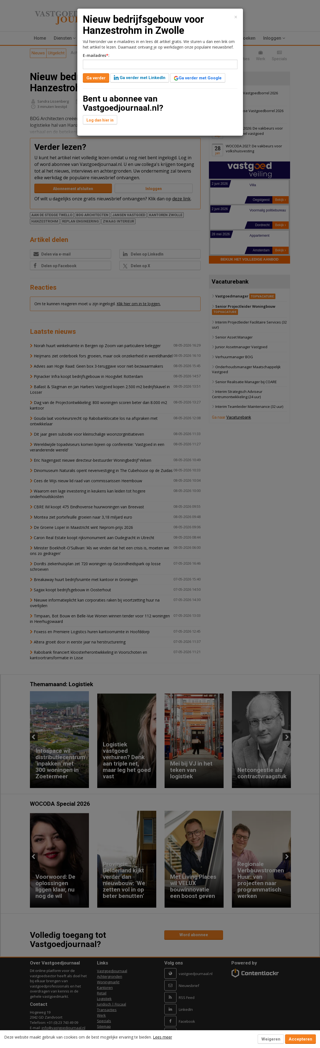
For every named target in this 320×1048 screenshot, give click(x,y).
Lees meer (162, 1037)
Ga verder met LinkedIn (139, 77)
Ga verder (96, 77)
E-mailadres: (96, 55)
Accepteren (300, 1039)
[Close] (235, 17)
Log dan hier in (100, 120)
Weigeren (270, 1039)
